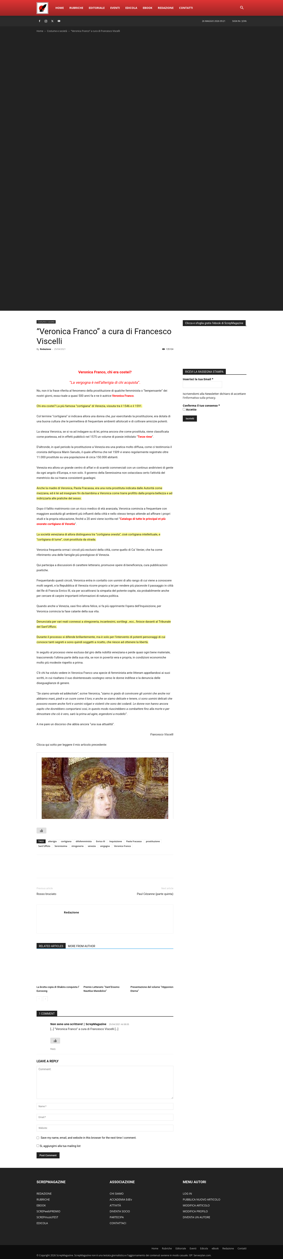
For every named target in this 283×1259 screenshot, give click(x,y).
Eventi (115, 8)
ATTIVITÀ (115, 1205)
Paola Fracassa (134, 841)
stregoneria (78, 846)
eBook (147, 8)
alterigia (52, 841)
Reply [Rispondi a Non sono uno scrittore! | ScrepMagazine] (53, 1049)
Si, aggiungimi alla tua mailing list (59, 1146)
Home (59, 8)
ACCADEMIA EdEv (121, 1199)
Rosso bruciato (46, 894)
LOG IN (187, 1193)
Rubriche (76, 8)
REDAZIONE (44, 1193)
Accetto (190, 408)
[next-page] (45, 998)
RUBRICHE (43, 1199)
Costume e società (57, 31)
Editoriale (97, 8)
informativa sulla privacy (199, 397)
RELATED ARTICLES (51, 946)
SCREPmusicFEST (47, 1217)
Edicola (131, 8)
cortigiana (66, 841)
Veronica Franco (123, 396)
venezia (92, 846)
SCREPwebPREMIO (48, 1211)
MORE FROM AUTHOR (81, 946)
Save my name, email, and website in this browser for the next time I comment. (88, 1137)
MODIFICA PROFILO (195, 1211)
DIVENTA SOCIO (120, 1211)
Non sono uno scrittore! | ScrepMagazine (78, 1024)
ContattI (186, 8)
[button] (241, 8)
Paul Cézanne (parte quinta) (155, 894)
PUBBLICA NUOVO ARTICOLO (201, 1199)
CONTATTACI (118, 1223)
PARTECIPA (117, 1217)
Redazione (166, 8)
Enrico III (100, 841)
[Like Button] (41, 830)
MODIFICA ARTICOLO (196, 1205)
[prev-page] (39, 998)
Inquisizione (115, 841)
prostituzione (153, 841)
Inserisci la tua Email (198, 378)
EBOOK (41, 1205)
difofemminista (84, 841)
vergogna (105, 846)
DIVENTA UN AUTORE (196, 1217)
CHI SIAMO (117, 1193)
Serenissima (61, 846)
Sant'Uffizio (44, 846)
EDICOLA (42, 1223)
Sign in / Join (239, 20)
